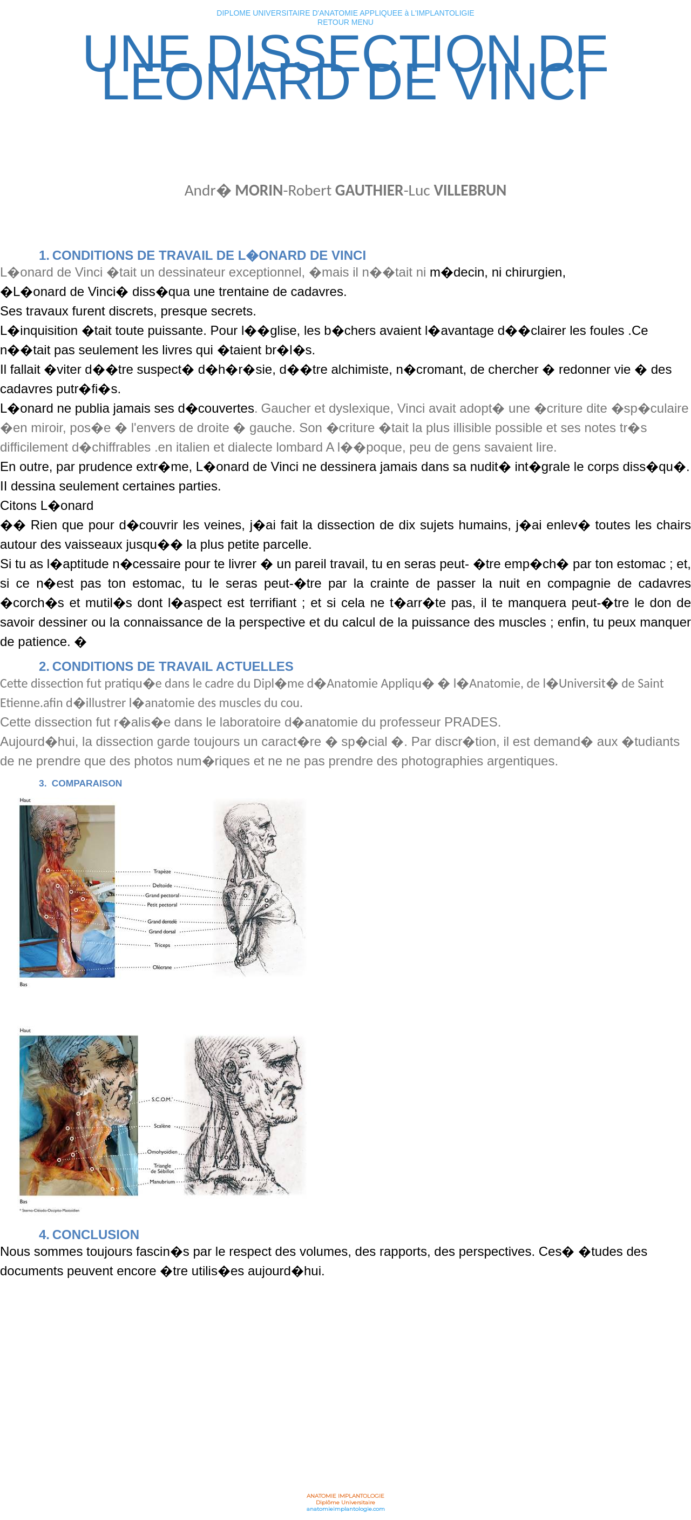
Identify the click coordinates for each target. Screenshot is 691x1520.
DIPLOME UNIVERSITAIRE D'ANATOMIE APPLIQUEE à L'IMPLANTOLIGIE (345, 13)
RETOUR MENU (345, 22)
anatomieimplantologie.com (346, 1508)
